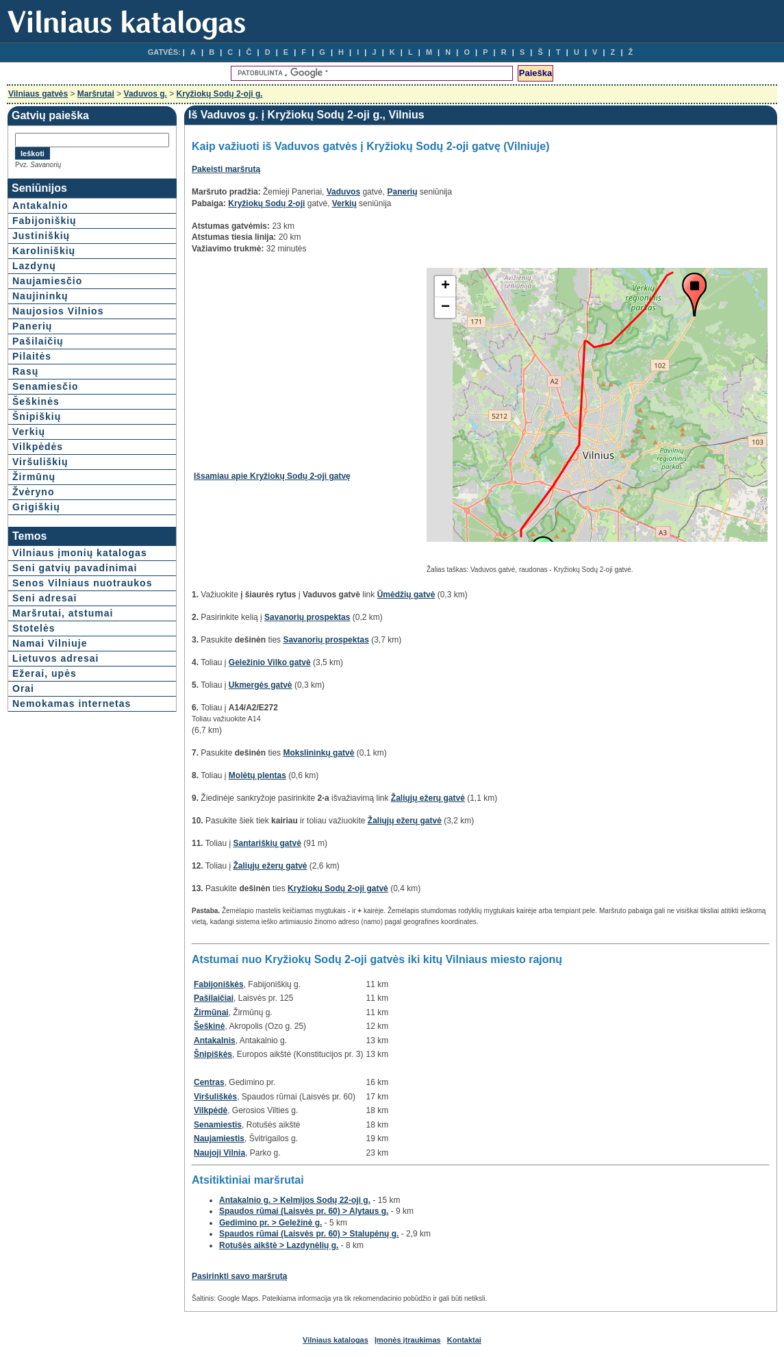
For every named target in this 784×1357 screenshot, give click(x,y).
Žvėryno (33, 491)
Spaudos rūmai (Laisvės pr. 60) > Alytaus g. (303, 1211)
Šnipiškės (213, 1054)
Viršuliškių (40, 461)
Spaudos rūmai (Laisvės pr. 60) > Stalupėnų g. (309, 1233)
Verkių (28, 431)
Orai (23, 688)
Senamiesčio (45, 386)
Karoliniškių (43, 250)
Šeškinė (209, 1026)
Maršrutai (95, 94)
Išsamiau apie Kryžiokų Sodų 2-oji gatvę (272, 476)
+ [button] (445, 286)
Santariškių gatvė (267, 843)
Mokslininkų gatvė (318, 753)
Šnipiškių (36, 416)
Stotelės (33, 628)
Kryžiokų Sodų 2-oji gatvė (338, 888)
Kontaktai (464, 1340)
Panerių (32, 326)
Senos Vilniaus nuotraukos (82, 582)
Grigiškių (36, 506)
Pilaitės (31, 356)
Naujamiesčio (47, 280)
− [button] (445, 307)
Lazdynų (34, 265)
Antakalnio (40, 205)
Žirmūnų (33, 476)
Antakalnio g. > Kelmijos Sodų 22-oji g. (294, 1200)
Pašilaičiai (213, 998)
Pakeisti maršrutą (226, 169)
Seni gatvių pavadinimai (75, 567)
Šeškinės (36, 401)
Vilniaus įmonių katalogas (79, 552)
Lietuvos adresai (55, 658)
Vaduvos (343, 192)
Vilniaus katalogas (335, 1340)
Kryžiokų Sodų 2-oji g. (220, 94)
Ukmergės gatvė (260, 685)
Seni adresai (44, 598)
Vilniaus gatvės (38, 94)
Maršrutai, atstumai (62, 613)
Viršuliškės (215, 1096)
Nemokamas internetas (71, 703)
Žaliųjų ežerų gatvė (428, 798)
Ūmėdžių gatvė (406, 594)
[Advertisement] (309, 364)
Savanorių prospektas (307, 617)
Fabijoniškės (219, 984)
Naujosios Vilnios (57, 311)
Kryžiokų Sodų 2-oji (266, 203)
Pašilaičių (38, 341)
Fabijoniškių (44, 220)
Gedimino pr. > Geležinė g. (270, 1223)
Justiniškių (41, 235)
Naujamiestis (219, 1138)
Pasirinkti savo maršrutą (239, 1276)
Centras (209, 1082)
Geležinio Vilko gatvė (270, 662)
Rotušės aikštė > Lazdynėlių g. (278, 1245)
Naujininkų (40, 295)
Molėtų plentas (257, 775)
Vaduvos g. (145, 94)
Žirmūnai (211, 1012)
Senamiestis (218, 1125)
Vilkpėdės (37, 446)
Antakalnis (215, 1040)
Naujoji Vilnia (219, 1153)
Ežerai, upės (44, 673)
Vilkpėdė (210, 1110)
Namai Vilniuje (49, 643)
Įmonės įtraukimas (408, 1340)
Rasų (25, 371)
